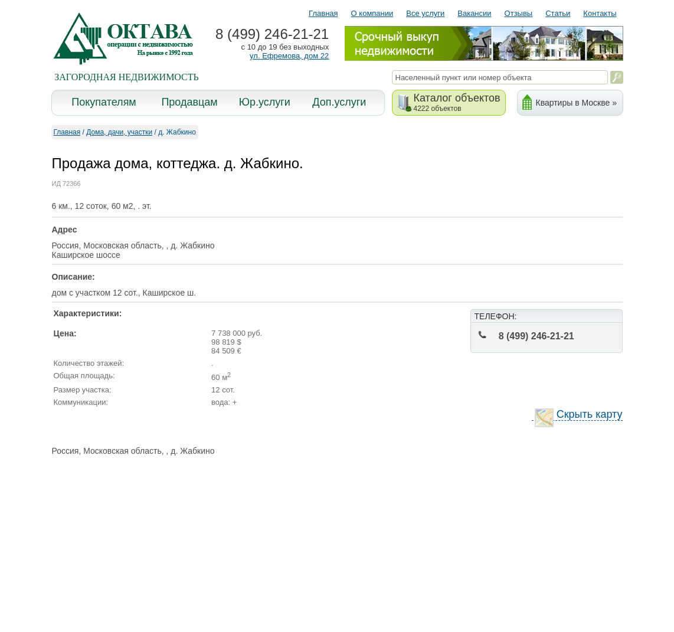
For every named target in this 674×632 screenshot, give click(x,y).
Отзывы (519, 13)
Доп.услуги (339, 102)
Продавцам (189, 102)
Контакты (599, 13)
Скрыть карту (579, 414)
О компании (372, 13)
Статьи (557, 13)
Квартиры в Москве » (576, 102)
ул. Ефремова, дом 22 (289, 55)
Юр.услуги (264, 102)
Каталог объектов (457, 102)
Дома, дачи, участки (119, 132)
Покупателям (103, 102)
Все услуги (425, 13)
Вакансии (474, 13)
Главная (323, 13)
